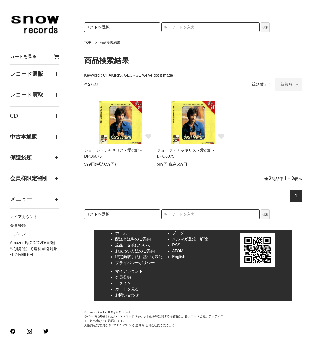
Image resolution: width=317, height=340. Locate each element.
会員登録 (18, 225)
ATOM (177, 251)
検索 (265, 27)
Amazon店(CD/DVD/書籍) (32, 243)
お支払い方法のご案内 (135, 251)
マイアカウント (24, 217)
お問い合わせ (127, 295)
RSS (176, 245)
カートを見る (34, 56)
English (178, 257)
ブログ (178, 233)
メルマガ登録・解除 (190, 239)
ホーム (121, 233)
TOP (87, 42)
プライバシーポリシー (135, 263)
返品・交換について (133, 245)
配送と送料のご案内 (133, 239)
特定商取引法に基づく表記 (139, 257)
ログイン (18, 234)
